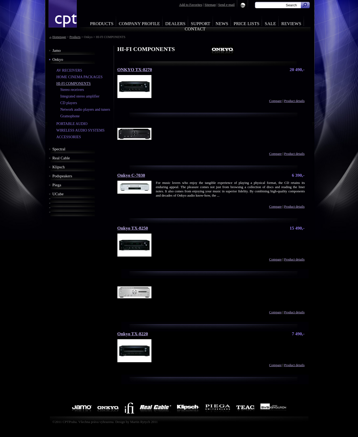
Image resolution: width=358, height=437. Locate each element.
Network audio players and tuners (85, 109)
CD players (68, 103)
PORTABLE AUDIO (72, 124)
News (222, 23)
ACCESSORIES (68, 137)
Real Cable (61, 158)
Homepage (59, 37)
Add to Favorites (190, 5)
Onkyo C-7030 (131, 175)
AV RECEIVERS (69, 70)
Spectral (58, 149)
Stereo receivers (72, 90)
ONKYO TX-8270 (134, 69)
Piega (56, 185)
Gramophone (70, 116)
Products (101, 23)
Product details (294, 101)
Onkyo (57, 59)
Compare (275, 101)
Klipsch (58, 167)
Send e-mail (226, 5)
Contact (195, 28)
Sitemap (210, 5)
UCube (58, 194)
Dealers (175, 23)
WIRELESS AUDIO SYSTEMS (80, 130)
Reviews (291, 23)
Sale (270, 23)
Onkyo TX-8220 (132, 333)
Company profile (139, 23)
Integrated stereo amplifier (79, 96)
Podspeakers (62, 176)
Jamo (56, 50)
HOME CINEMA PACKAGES (79, 77)
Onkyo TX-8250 (132, 228)
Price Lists (247, 23)
